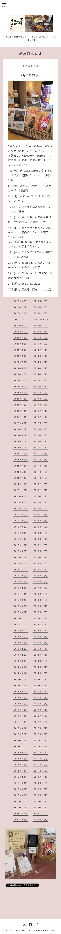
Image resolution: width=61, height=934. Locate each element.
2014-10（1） (41, 654)
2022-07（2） (21, 429)
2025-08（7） (21, 325)
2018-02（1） (21, 563)
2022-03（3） (21, 441)
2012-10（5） (41, 722)
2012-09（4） (21, 728)
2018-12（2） (41, 545)
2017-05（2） (41, 581)
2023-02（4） (41, 404)
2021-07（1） (21, 465)
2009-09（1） (41, 819)
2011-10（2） (41, 746)
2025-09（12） (41, 319)
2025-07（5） (41, 325)
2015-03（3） (41, 642)
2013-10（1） (41, 685)
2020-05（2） (21, 502)
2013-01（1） (21, 715)
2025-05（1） (41, 331)
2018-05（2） (41, 551)
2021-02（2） (41, 478)
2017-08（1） (41, 575)
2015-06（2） (21, 636)
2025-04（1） (21, 337)
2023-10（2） (21, 386)
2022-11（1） (21, 417)
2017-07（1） (21, 581)
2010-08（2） (21, 789)
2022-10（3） (41, 417)
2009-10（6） (21, 819)
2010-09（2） (41, 783)
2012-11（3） (21, 722)
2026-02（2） (21, 307)
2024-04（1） (41, 368)
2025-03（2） (41, 337)
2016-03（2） (41, 612)
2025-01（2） (41, 343)
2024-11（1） (41, 350)
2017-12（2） (21, 569)
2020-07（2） (41, 496)
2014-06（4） (21, 667)
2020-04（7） (41, 502)
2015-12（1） (41, 618)
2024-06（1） (41, 362)
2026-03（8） (41, 301)
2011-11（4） (21, 746)
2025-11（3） (41, 313)
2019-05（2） (41, 533)
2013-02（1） (41, 709)
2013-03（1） (21, 709)
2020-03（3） (21, 508)
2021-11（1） (21, 453)
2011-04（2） (41, 764)
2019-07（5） (41, 526)
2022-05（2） (21, 435)
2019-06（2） (21, 533)
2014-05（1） (41, 667)
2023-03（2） (21, 404)
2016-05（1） (41, 606)
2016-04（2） (21, 612)
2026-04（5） (21, 301)
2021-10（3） (41, 453)
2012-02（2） (21, 740)
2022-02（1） (41, 441)
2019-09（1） (41, 520)
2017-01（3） (41, 587)
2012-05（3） (41, 734)
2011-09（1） (21, 752)
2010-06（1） (21, 795)
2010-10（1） (21, 783)
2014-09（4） (21, 661)
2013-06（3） (41, 697)
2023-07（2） (41, 392)
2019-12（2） (21, 514)
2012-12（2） (41, 715)
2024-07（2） (21, 362)
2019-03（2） (21, 539)
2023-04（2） (41, 398)
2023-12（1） (21, 380)
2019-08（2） (21, 526)
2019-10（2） (21, 520)
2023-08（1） (21, 392)
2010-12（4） (21, 776)
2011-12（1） (41, 740)
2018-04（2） (21, 557)
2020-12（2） (41, 484)
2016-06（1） (21, 606)
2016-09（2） (41, 594)
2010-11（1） (41, 776)
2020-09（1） (21, 496)
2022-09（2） (21, 423)
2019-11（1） (41, 514)
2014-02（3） (41, 673)
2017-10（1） (21, 575)
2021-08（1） (41, 459)
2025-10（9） (20, 319)
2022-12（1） (41, 411)
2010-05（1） (41, 795)
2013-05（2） (21, 703)
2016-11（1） (21, 594)
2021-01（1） (21, 484)
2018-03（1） (41, 557)
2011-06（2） (41, 758)
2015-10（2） (41, 624)
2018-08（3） (21, 551)
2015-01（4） (41, 648)
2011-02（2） (41, 770)
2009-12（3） (21, 813)
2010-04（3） (21, 801)
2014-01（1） (21, 679)
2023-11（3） (41, 380)
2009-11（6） (41, 813)
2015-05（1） (41, 636)
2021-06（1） (41, 465)
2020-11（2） (21, 490)
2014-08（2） (41, 661)
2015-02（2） (21, 648)
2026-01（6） (41, 307)
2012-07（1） (21, 734)
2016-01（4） (21, 618)
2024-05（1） (21, 368)
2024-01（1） (41, 374)
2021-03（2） (21, 478)
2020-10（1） (41, 490)
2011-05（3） (21, 764)
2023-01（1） (21, 411)
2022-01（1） (21, 447)
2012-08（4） (41, 728)
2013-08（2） (41, 691)
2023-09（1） (41, 386)
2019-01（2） (21, 545)
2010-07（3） (41, 789)
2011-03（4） (21, 770)
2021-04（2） (41, 472)
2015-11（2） (21, 624)
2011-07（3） (21, 758)
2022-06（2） (41, 429)
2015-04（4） (21, 642)
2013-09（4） (21, 691)
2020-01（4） (41, 508)
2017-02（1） (21, 587)
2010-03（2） (41, 801)
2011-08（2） (41, 752)
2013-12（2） (41, 679)
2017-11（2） (41, 569)
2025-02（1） (21, 343)
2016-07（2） (41, 600)
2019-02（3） (41, 539)
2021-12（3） (41, 447)
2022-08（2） (41, 423)
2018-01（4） (41, 563)
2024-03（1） (21, 374)
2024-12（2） (21, 350)
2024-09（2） (21, 356)
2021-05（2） (21, 472)
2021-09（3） (21, 459)
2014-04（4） (21, 673)
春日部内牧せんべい (23, 930)
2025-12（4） (21, 313)
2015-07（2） (41, 630)
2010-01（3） (41, 807)
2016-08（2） (21, 600)
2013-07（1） (21, 697)
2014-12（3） (21, 654)
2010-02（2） (21, 807)
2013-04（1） (41, 703)
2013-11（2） (21, 685)
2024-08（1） (41, 356)
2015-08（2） (21, 630)
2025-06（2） (21, 331)
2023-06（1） (21, 398)
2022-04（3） (41, 435)
